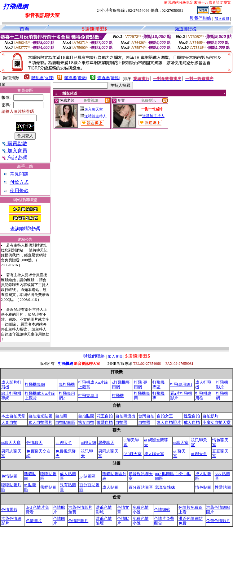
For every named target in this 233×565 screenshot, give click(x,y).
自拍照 (61, 416)
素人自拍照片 (40, 422)
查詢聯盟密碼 (25, 228)
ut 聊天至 (63, 442)
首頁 (24, 29)
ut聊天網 (88, 442)
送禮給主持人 (93, 116)
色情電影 (9, 509)
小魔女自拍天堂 (216, 422)
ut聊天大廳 (10, 442)
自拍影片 (210, 416)
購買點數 (14, 143)
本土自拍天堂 (13, 416)
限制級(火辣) (42, 77)
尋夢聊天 (106, 442)
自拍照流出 (125, 416)
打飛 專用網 (140, 384)
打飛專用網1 (181, 384)
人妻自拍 (9, 422)
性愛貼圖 (223, 487)
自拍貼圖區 (65, 422)
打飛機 (118, 395)
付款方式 (19, 182)
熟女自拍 (86, 422)
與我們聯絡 (200, 18)
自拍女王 (165, 416)
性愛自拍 (192, 416)
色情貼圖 (9, 476)
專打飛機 (67, 384)
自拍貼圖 (86, 416)
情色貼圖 (203, 487)
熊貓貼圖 (48, 487)
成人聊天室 (154, 453)
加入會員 (221, 18)
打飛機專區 (158, 384)
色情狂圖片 (78, 520)
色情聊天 (34, 442)
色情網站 (162, 509)
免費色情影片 (218, 520)
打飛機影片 (222, 384)
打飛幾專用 (88, 395)
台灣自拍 (146, 416)
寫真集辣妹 (165, 487)
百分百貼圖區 (141, 487)
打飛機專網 (35, 384)
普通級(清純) (108, 77)
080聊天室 (133, 453)
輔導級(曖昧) (75, 77)
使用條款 (19, 190)
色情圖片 (34, 520)
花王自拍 (105, 416)
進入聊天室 (91, 109)
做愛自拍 (105, 422)
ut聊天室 (180, 442)
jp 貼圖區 (87, 476)
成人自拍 (192, 422)
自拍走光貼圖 (40, 416)
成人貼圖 (110, 487)
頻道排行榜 (185, 29)
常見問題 (19, 173)
